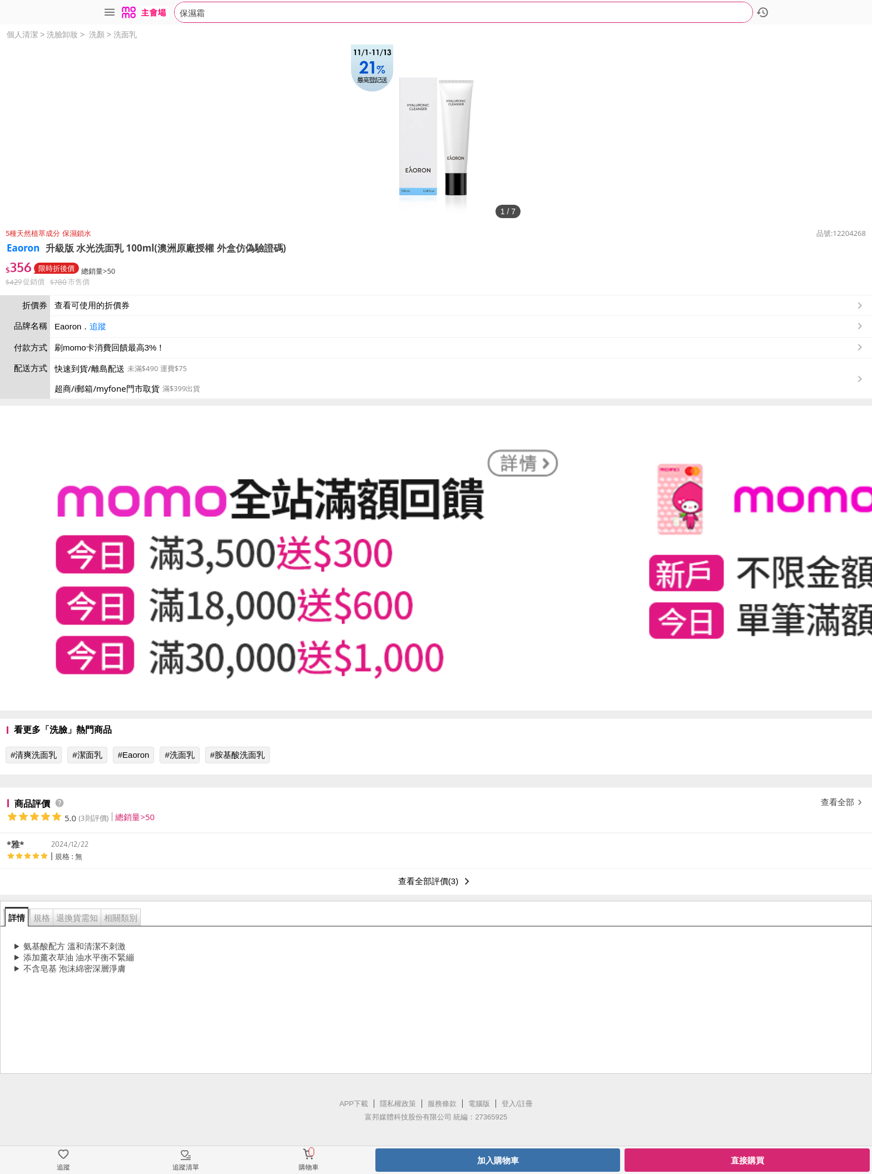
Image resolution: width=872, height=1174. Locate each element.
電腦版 (479, 1103)
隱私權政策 (398, 1103)
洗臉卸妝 (62, 34)
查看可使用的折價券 (459, 305)
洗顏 (97, 34)
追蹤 (98, 326)
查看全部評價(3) (436, 881)
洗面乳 (125, 34)
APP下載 (353, 1103)
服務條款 (442, 1103)
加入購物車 (498, 1160)
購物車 (309, 1167)
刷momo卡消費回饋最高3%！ (109, 347)
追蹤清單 (185, 1167)
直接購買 (747, 1160)
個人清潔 (22, 34)
